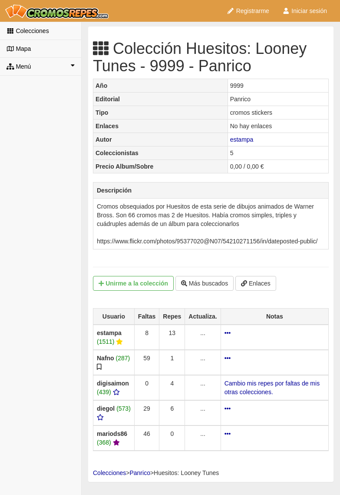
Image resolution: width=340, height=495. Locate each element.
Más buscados (204, 283)
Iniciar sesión (304, 10)
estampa (242, 139)
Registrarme (248, 10)
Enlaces (256, 283)
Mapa (19, 48)
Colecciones (28, 30)
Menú (41, 66)
